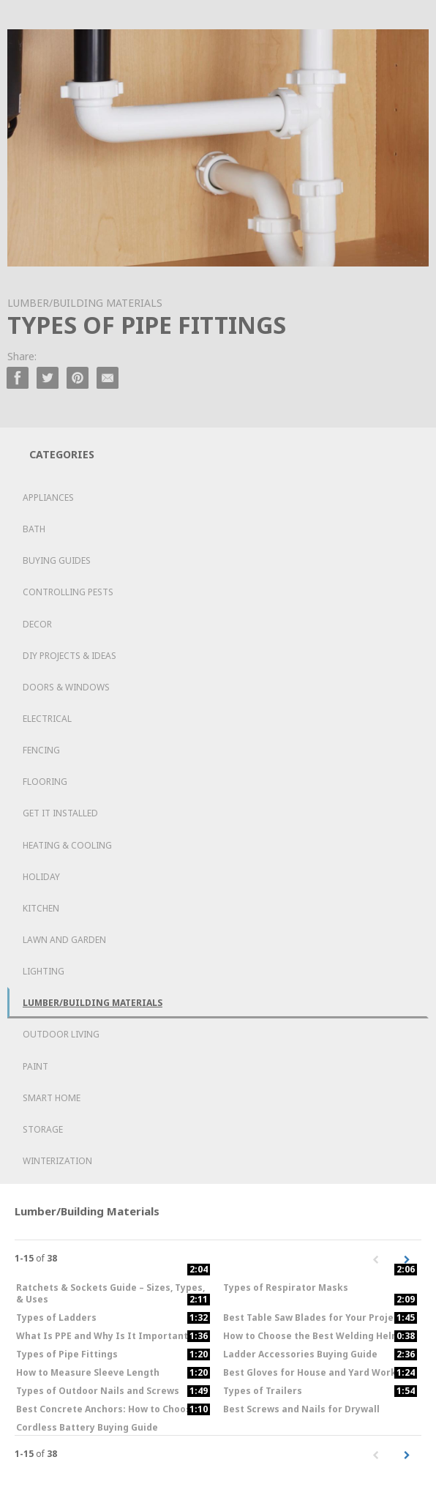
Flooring (45, 781)
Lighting (43, 971)
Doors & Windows (66, 687)
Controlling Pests (68, 592)
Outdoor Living (61, 1034)
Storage (43, 1129)
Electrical (47, 718)
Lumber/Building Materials (92, 1002)
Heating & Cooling (67, 845)
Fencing (41, 750)
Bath (34, 529)
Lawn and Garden (64, 939)
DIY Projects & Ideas (69, 655)
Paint (35, 1066)
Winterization (57, 1161)
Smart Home (51, 1098)
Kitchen (41, 908)
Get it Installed (60, 813)
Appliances (48, 497)
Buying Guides (57, 560)
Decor (37, 624)
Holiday (41, 877)
